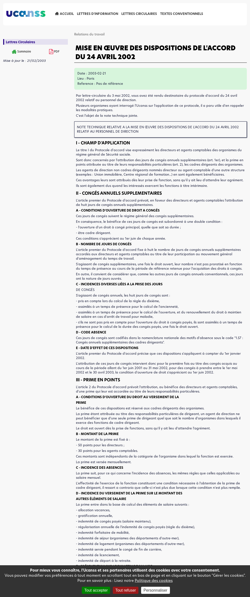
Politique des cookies (154, 580)
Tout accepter (96, 590)
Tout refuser (125, 590)
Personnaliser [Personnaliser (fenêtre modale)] (155, 590)
